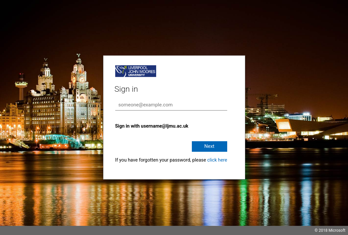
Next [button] (209, 146)
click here (217, 160)
